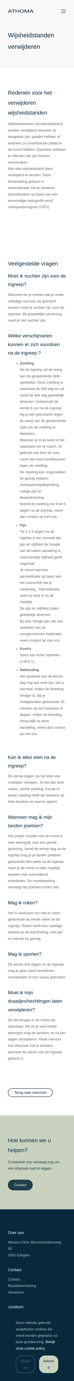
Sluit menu (63, 11)
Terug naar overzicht (30, 1093)
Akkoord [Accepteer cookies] (48, 1364)
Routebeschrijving (22, 1286)
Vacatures (16, 1292)
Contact (20, 1188)
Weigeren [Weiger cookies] (25, 1364)
